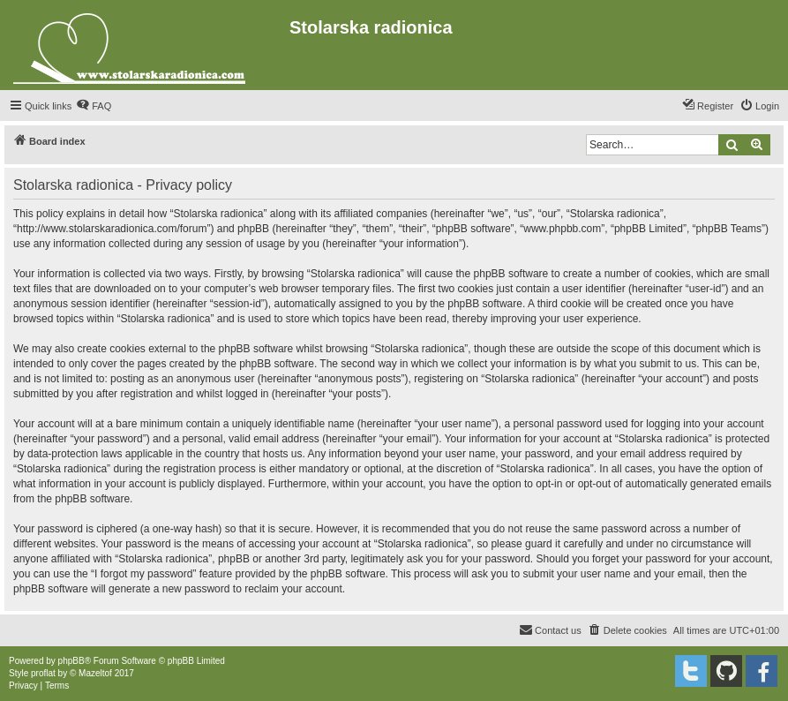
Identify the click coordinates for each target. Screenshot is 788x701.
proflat (43, 673)
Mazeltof (95, 673)
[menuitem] (93, 106)
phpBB (71, 661)
